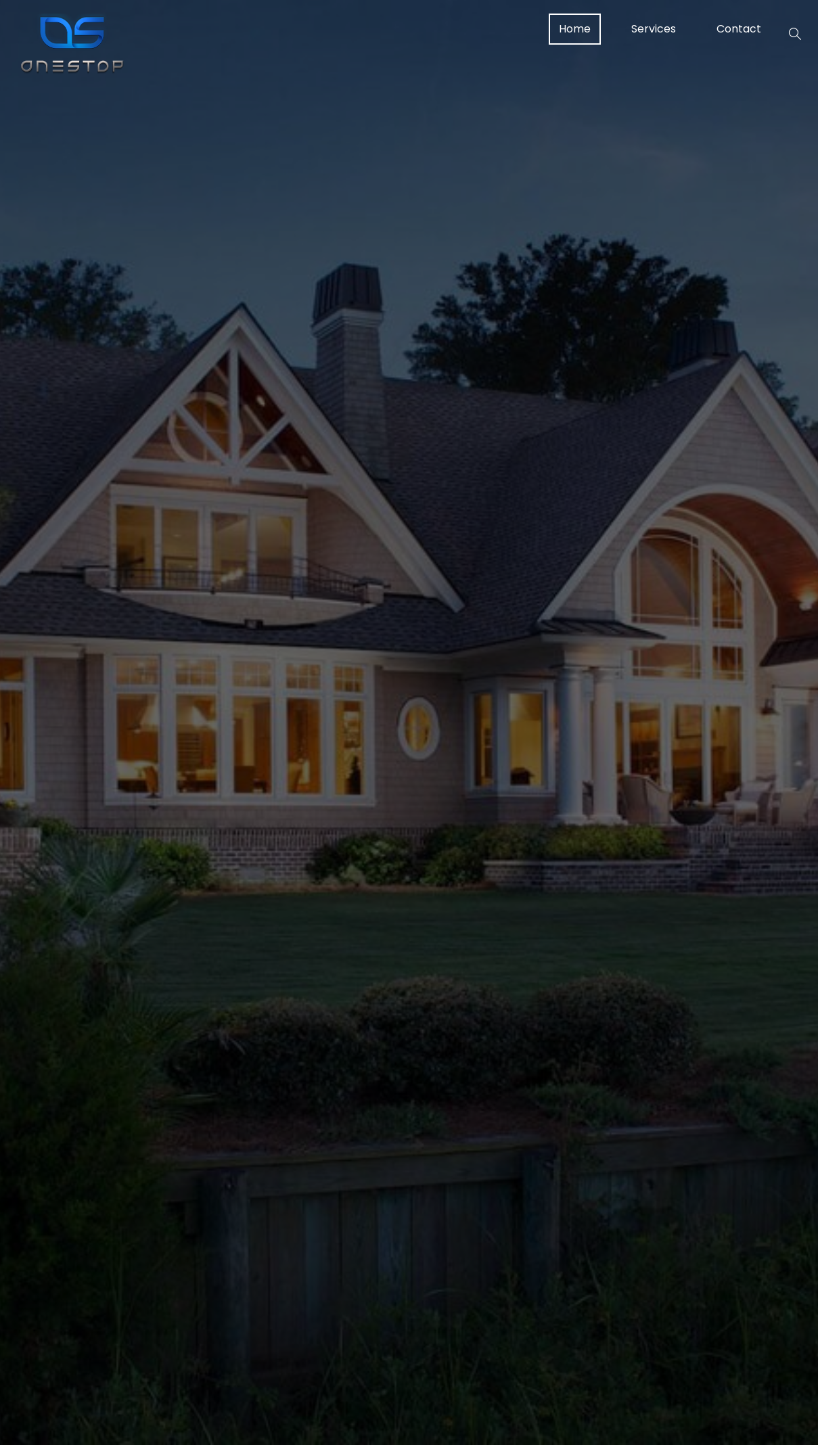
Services (653, 29)
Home (575, 29)
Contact (739, 29)
